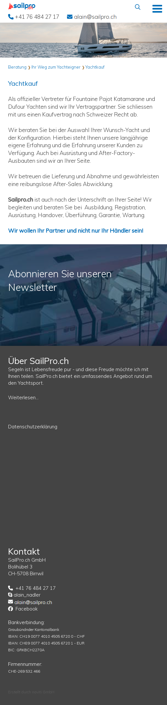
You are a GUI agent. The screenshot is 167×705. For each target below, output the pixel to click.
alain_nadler (27, 595)
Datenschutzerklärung (32, 427)
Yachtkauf (95, 67)
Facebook (27, 609)
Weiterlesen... (23, 397)
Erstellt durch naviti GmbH (31, 691)
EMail (95, 16)
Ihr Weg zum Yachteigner (56, 67)
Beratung (17, 67)
